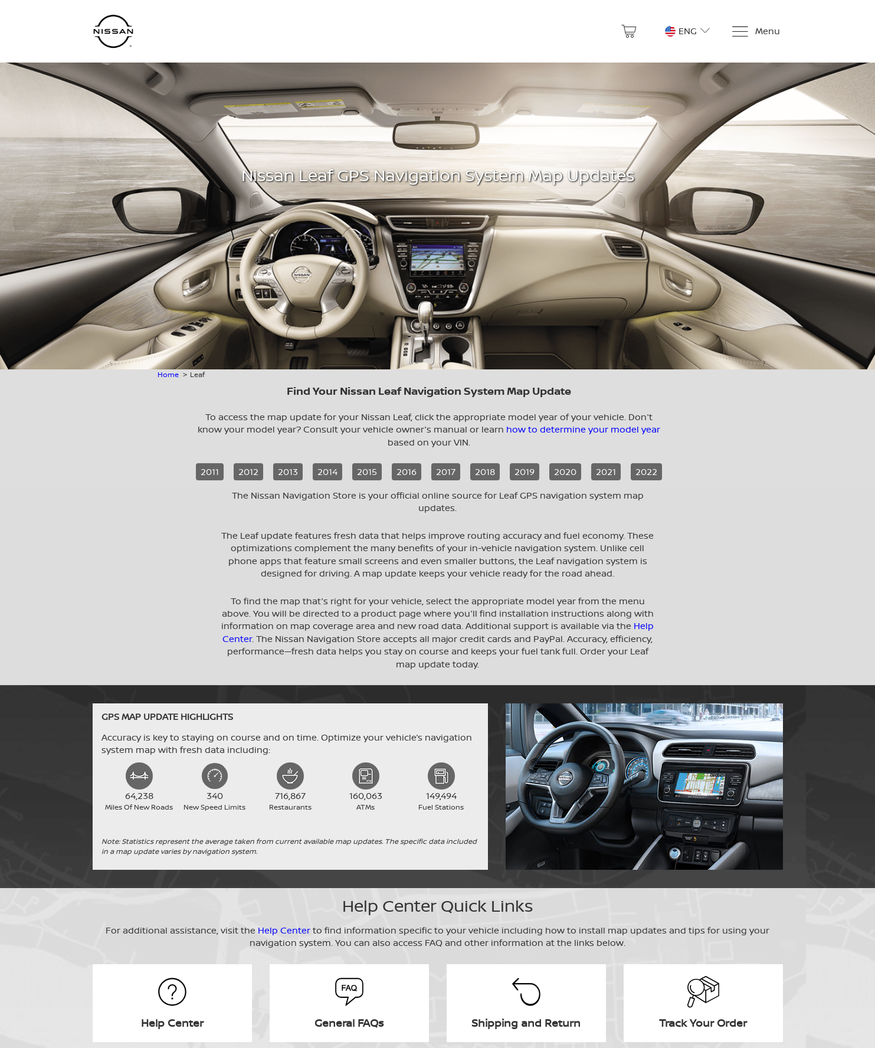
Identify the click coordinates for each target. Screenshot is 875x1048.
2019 (524, 472)
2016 (406, 472)
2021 (606, 472)
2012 (248, 472)
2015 (367, 472)
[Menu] (755, 31)
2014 (327, 472)
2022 (646, 472)
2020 (565, 472)
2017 (445, 472)
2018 (485, 472)
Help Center (284, 930)
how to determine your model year (583, 429)
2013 (288, 472)
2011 (210, 472)
